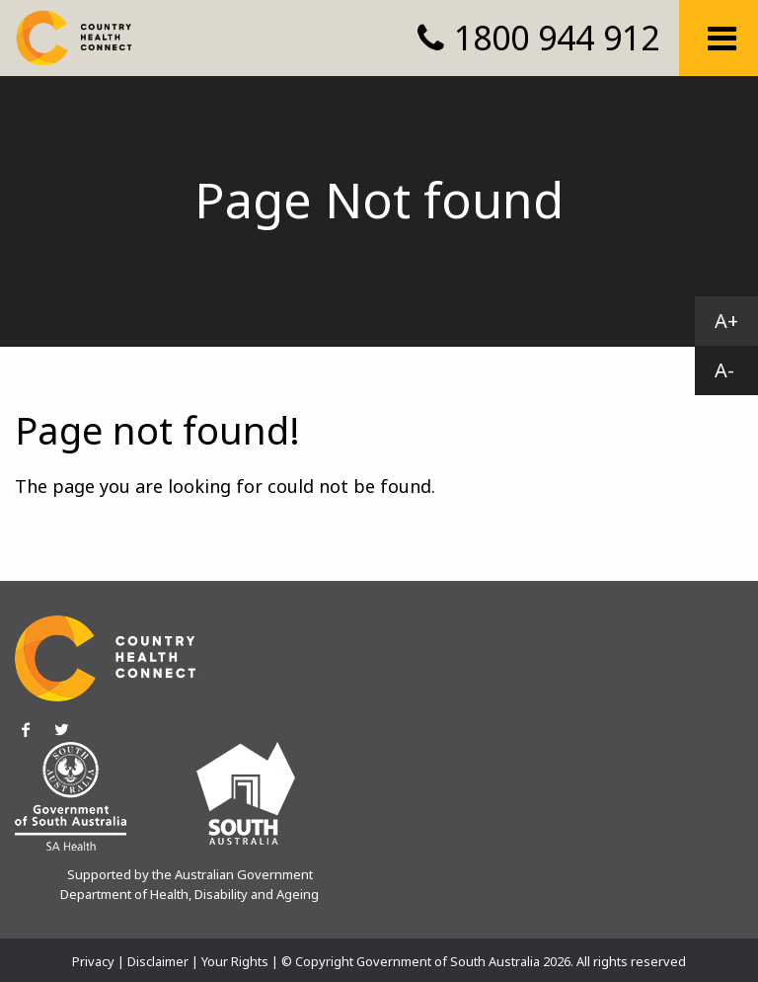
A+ (726, 320)
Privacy (93, 961)
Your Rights (234, 961)
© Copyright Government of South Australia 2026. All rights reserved (483, 961)
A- (724, 370)
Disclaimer (158, 961)
